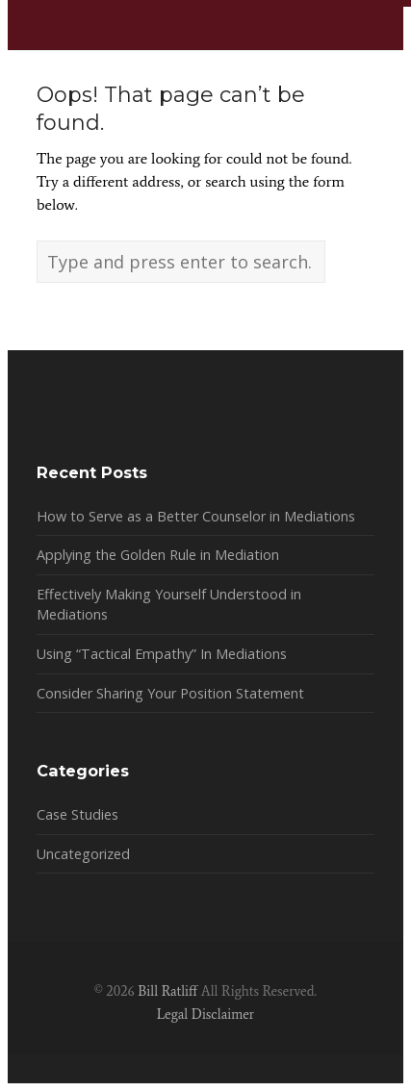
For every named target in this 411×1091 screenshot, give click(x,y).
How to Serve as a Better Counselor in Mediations (196, 516)
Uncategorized (83, 854)
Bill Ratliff (167, 991)
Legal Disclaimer (206, 1014)
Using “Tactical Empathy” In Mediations (162, 654)
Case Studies (77, 814)
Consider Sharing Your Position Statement (170, 693)
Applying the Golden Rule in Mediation (158, 555)
